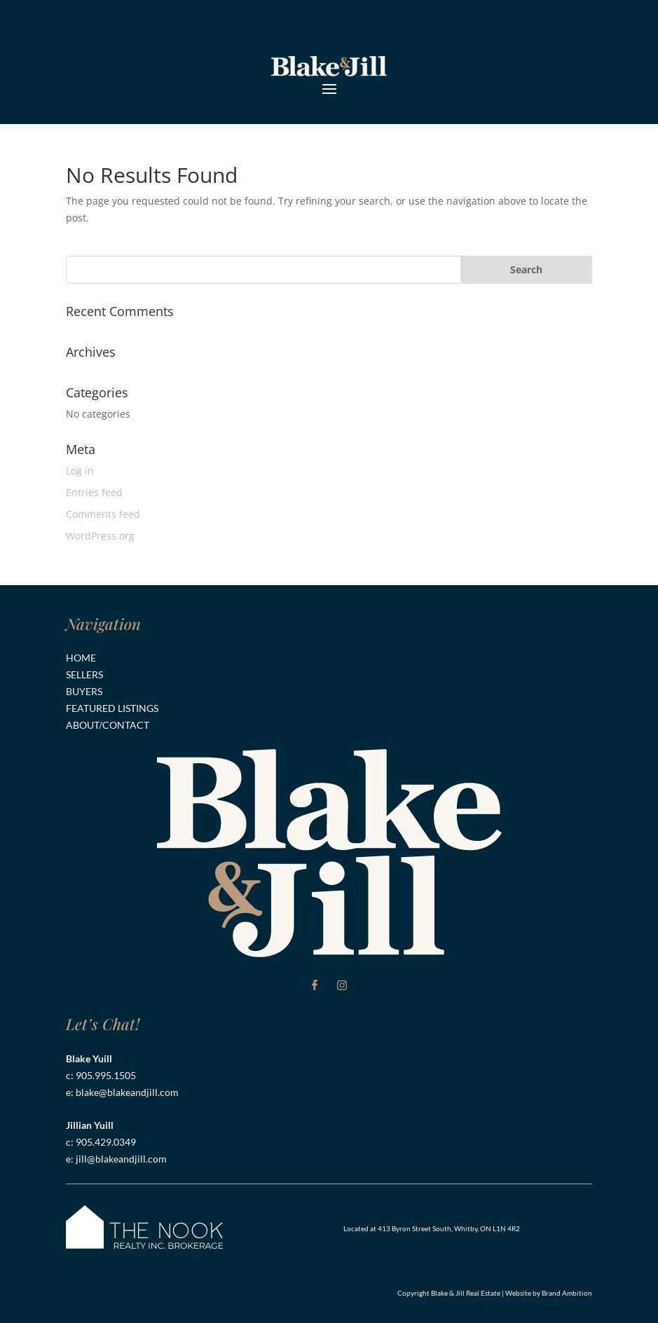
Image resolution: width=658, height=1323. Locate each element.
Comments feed (103, 514)
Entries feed (94, 492)
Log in (80, 470)
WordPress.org (100, 535)
